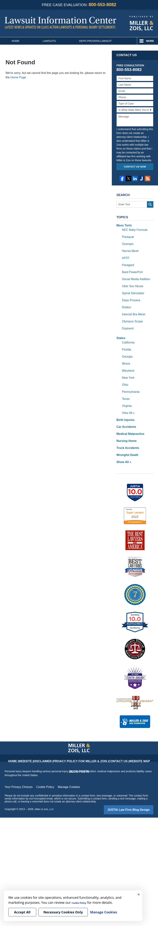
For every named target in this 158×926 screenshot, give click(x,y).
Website (30, 739)
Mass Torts (123, 225)
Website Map (118, 739)
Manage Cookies (62, 767)
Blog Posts (134, 739)
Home (15, 40)
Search (150, 204)
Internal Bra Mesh (132, 306)
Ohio (125, 371)
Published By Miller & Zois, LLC (141, 23)
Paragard (127, 261)
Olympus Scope (131, 313)
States (120, 328)
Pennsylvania (129, 378)
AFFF (125, 254)
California (127, 332)
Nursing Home (125, 423)
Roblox (126, 300)
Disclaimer (45, 739)
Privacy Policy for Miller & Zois (72, 739)
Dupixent (127, 319)
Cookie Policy (40, 767)
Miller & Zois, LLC (45, 789)
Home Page (18, 77)
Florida (126, 339)
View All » (127, 397)
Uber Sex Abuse (131, 280)
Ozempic (127, 241)
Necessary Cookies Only (63, 912)
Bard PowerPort (131, 267)
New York (127, 365)
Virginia (126, 391)
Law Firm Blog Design (135, 789)
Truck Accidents (126, 430)
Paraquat (127, 235)
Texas (125, 384)
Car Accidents (125, 410)
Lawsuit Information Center (60, 23)
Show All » (122, 443)
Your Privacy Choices (17, 767)
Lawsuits (49, 40)
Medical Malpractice (128, 417)
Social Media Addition (134, 274)
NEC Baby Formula (133, 229)
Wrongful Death (126, 436)
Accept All (22, 912)
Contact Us (101, 739)
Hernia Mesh (129, 248)
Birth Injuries (124, 404)
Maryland (127, 358)
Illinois (125, 352)
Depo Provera (130, 293)
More (150, 40)
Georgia (126, 345)
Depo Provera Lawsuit (95, 40)
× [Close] (138, 894)
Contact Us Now (135, 166)
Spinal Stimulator (132, 287)
